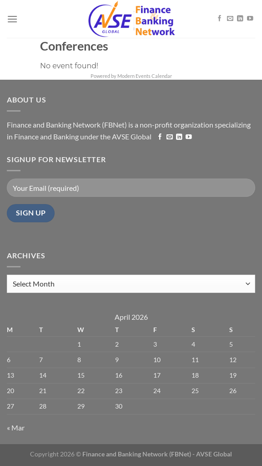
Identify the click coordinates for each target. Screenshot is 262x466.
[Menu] (12, 19)
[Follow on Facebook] (220, 18)
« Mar (16, 427)
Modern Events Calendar (144, 76)
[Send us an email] (230, 18)
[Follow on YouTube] (250, 18)
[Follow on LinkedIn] (240, 18)
